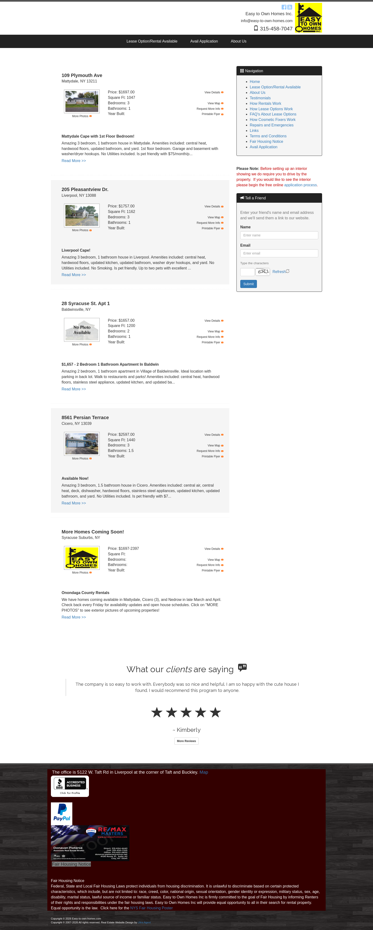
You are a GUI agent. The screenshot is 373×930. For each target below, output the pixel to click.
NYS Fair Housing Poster (151, 908)
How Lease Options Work (271, 109)
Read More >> (74, 161)
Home (255, 82)
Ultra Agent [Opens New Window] (144, 922)
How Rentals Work (265, 103)
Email (245, 245)
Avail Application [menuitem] (204, 41)
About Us (257, 93)
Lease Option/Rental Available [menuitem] (152, 41)
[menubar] (186, 41)
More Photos (80, 116)
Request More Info (208, 108)
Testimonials (260, 98)
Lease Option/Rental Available (275, 87)
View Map (214, 103)
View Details (212, 92)
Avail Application (263, 147)
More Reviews (186, 741)
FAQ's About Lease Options (273, 114)
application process (300, 185)
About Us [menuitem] (238, 41)
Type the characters (254, 263)
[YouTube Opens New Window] (290, 7)
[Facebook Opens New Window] (284, 7)
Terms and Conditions (268, 136)
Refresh (279, 272)
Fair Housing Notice (266, 141)
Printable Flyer (211, 114)
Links (254, 131)
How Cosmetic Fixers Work (273, 120)
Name (245, 227)
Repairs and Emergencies (272, 125)
